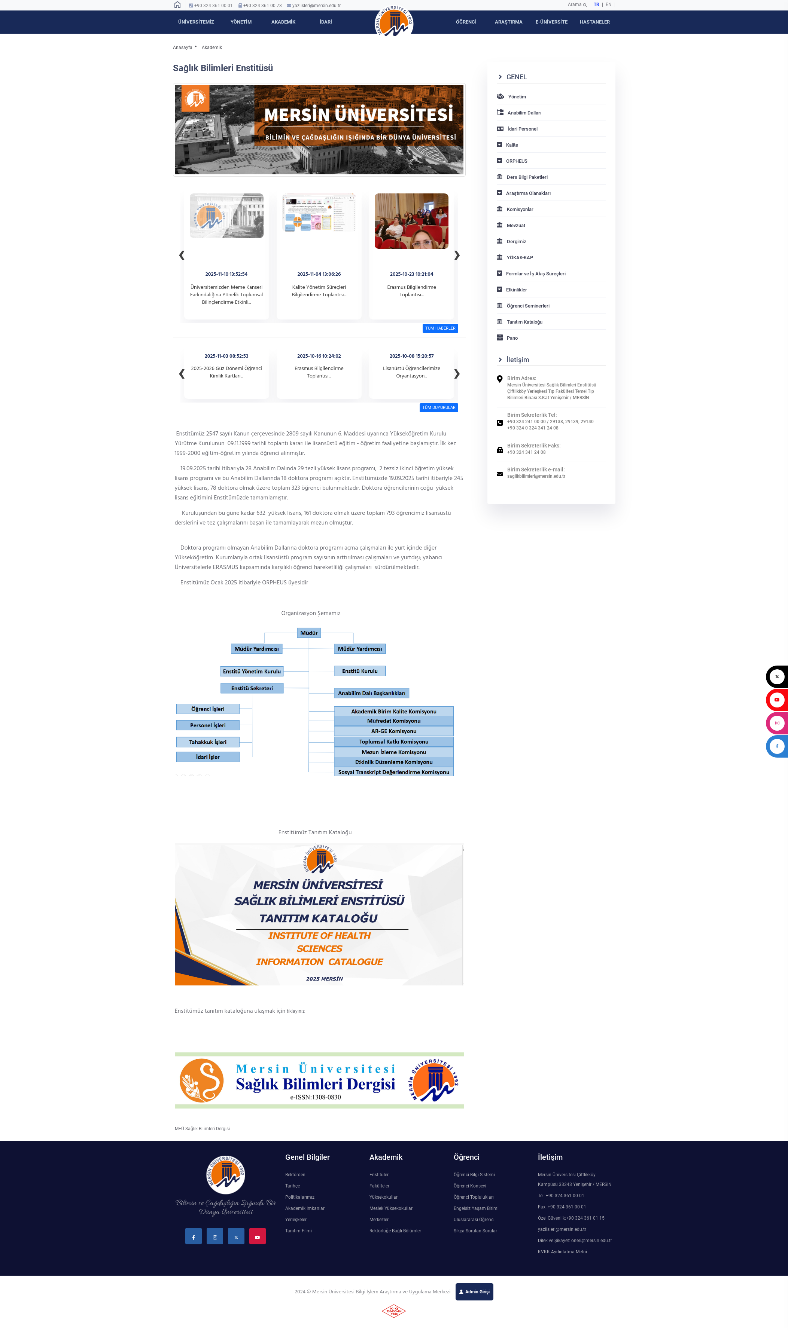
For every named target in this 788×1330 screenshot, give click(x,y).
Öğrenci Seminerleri (523, 306)
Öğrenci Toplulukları (474, 1197)
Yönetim (511, 97)
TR (596, 4)
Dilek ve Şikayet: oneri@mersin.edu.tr (575, 1240)
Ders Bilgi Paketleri (522, 177)
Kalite (507, 145)
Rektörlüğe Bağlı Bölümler (395, 1230)
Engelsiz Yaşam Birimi (476, 1208)
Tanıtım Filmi (298, 1230)
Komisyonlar (515, 209)
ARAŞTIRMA (509, 22)
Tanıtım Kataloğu (519, 322)
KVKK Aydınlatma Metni (562, 1251)
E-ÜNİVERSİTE (552, 22)
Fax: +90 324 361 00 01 (562, 1207)
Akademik (212, 47)
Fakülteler (379, 1186)
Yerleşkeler (296, 1219)
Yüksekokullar (383, 1197)
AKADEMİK (283, 22)
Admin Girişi (477, 1291)
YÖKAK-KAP (515, 257)
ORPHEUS (512, 161)
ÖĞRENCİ (466, 22)
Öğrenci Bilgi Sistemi (474, 1174)
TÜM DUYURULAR (439, 407)
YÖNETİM (241, 22)
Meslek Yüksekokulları (391, 1208)
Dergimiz (511, 241)
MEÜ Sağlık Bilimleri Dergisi (202, 1128)
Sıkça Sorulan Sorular (475, 1230)
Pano (507, 338)
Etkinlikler (512, 290)
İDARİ (326, 22)
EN (609, 4)
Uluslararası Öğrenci (474, 1219)
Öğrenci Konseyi (470, 1186)
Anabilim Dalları (519, 113)
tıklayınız (296, 1011)
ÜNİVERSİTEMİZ (196, 22)
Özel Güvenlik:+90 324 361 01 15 (571, 1218)
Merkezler (379, 1219)
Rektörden (295, 1174)
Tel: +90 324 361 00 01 (561, 1195)
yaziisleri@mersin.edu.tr (316, 5)
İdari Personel (517, 129)
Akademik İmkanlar (305, 1208)
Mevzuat (511, 225)
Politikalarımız (299, 1197)
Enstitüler (379, 1174)
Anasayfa (182, 47)
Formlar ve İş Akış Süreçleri (531, 273)
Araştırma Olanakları (524, 193)
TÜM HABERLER (440, 328)
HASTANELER (595, 22)
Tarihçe (292, 1186)
